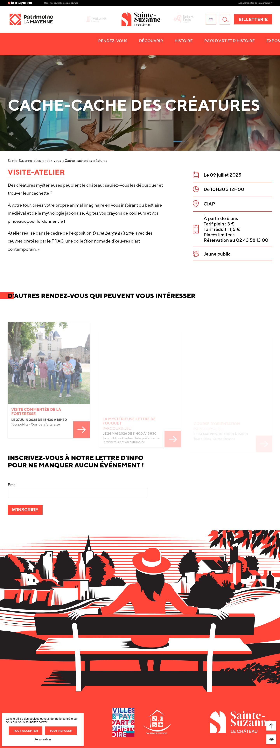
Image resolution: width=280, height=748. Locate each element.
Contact (258, 47)
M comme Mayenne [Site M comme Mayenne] (54, 2)
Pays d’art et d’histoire (143, 47)
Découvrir (64, 47)
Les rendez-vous (48, 161)
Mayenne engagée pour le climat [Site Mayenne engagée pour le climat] (195, 2)
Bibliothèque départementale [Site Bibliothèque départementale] (150, 2)
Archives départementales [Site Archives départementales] (110, 2)
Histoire (97, 47)
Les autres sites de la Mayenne (255, 2)
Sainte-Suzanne (20, 161)
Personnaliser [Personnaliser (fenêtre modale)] (42, 739)
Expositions (193, 47)
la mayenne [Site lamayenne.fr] (20, 2)
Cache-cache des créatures (86, 161)
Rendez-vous (26, 47)
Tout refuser (61, 730)
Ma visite (228, 47)
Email (13, 484)
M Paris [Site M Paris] (80, 2)
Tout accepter (25, 730)
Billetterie (253, 22)
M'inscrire (27, 511)
